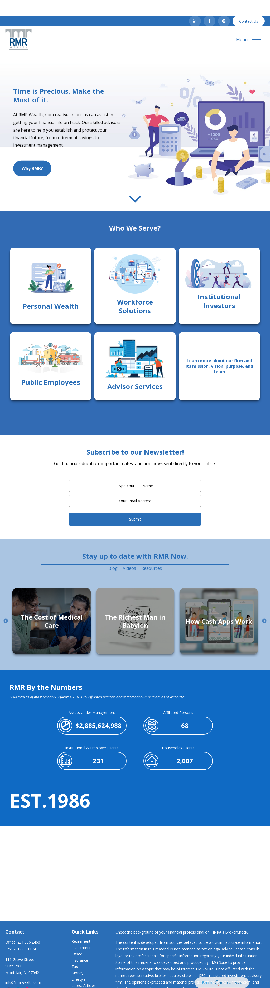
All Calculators (83, 982)
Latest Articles (83, 969)
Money (77, 957)
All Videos (79, 976)
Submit (135, 503)
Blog (113, 552)
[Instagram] (224, 5)
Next (264, 605)
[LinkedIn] (195, 5)
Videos (129, 552)
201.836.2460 (28, 926)
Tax (74, 950)
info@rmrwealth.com (23, 966)
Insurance (79, 944)
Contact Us (248, 5)
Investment (81, 931)
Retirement (80, 925)
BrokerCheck (236, 916)
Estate (76, 938)
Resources (151, 552)
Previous (5, 605)
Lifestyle (78, 963)
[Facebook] (209, 5)
